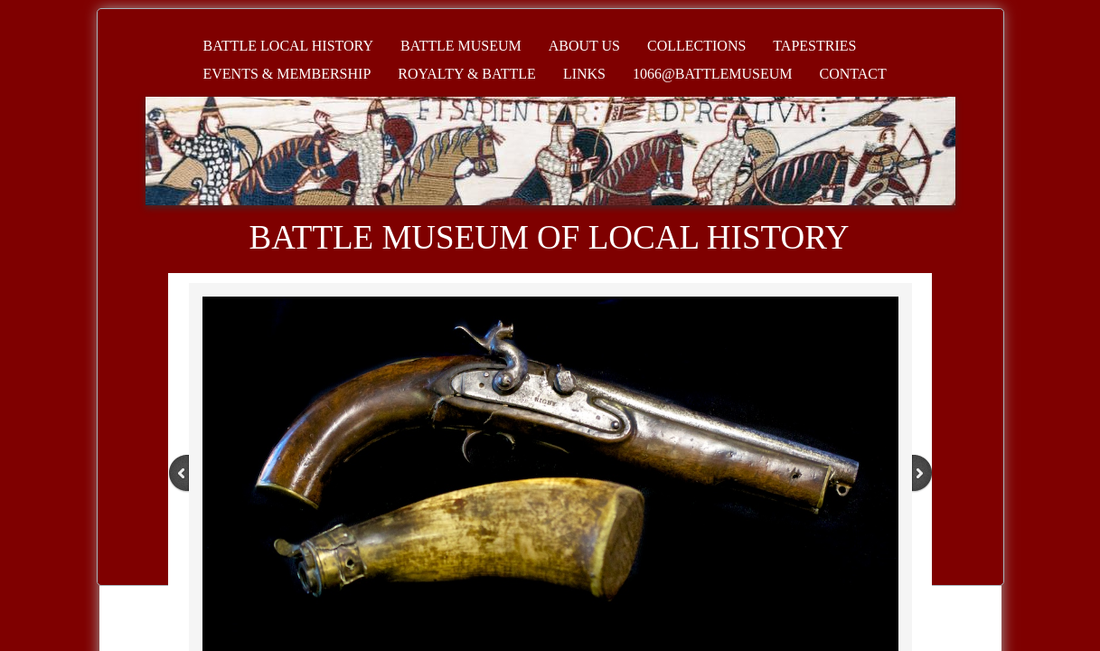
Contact (853, 73)
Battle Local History (288, 45)
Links (584, 73)
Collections (696, 45)
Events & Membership (287, 73)
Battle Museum (461, 45)
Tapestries (814, 45)
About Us (584, 45)
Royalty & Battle (467, 73)
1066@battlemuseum (713, 73)
